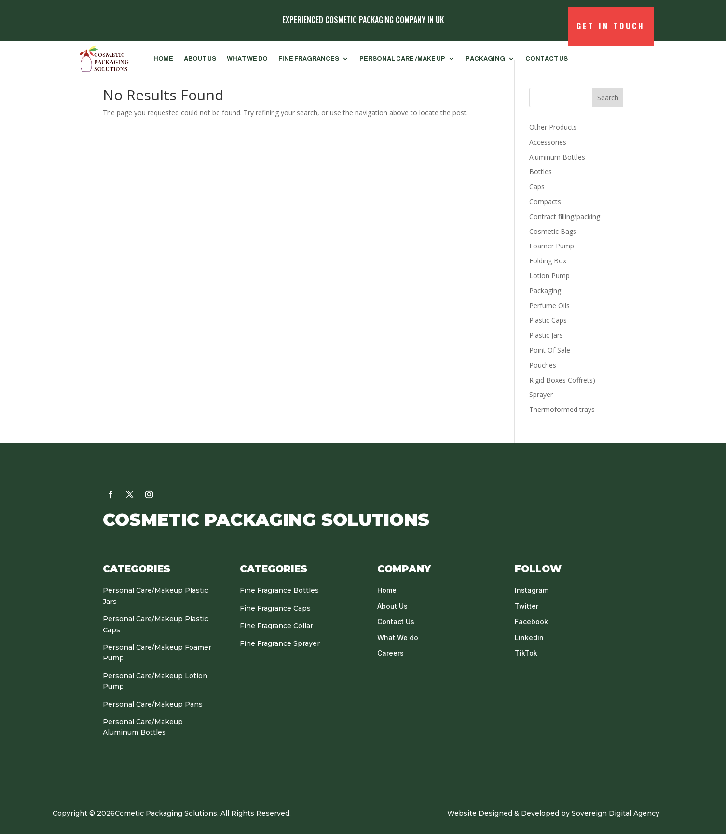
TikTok (526, 653)
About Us (200, 58)
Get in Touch (610, 26)
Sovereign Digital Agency (616, 813)
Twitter (526, 606)
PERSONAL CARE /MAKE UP (402, 58)
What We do (247, 58)
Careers (390, 653)
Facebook (531, 621)
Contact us (546, 58)
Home (163, 58)
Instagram (531, 590)
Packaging (485, 58)
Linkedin (529, 637)
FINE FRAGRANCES (308, 58)
